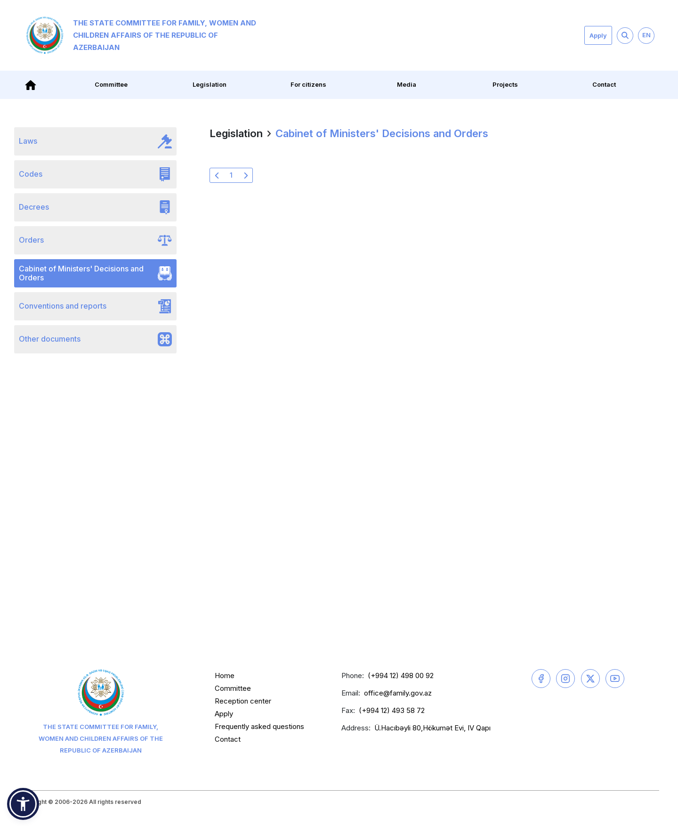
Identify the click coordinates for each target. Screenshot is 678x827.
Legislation (209, 84)
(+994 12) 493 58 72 (392, 710)
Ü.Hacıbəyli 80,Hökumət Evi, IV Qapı (432, 727)
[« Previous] (217, 175)
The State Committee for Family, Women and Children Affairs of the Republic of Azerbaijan (141, 35)
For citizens (308, 84)
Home (224, 675)
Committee (111, 84)
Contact (604, 84)
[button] (23, 804)
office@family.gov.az (398, 692)
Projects (505, 84)
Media (406, 84)
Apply (598, 35)
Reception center (243, 700)
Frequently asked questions (259, 726)
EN (646, 35)
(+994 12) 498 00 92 (401, 675)
